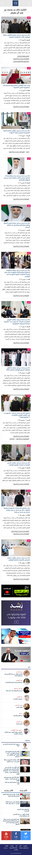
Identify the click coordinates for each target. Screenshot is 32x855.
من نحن (5, 847)
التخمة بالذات (19, 724)
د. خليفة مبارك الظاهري (16, 730)
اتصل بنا (16, 849)
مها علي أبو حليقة (18, 688)
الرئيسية (25, 845)
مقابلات (27, 740)
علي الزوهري (19, 680)
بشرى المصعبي (18, 705)
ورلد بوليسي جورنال (23, 847)
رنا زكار (20, 713)
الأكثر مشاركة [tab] (8, 790)
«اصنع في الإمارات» (17, 699)
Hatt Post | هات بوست (14, 853)
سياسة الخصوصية (13, 847)
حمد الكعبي (19, 696)
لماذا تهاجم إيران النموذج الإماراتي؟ (13, 682)
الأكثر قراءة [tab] (23, 790)
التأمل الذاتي (19, 707)
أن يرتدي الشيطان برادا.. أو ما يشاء (14, 690)
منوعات (12, 845)
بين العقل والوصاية (17, 715)
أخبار (20, 845)
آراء (29, 667)
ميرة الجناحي (19, 672)
